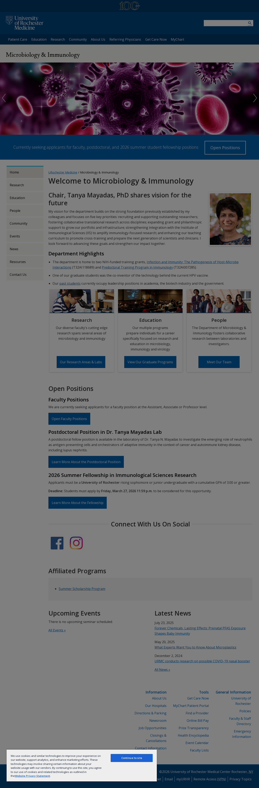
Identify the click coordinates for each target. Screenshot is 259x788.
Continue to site (131, 758)
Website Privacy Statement (32, 776)
